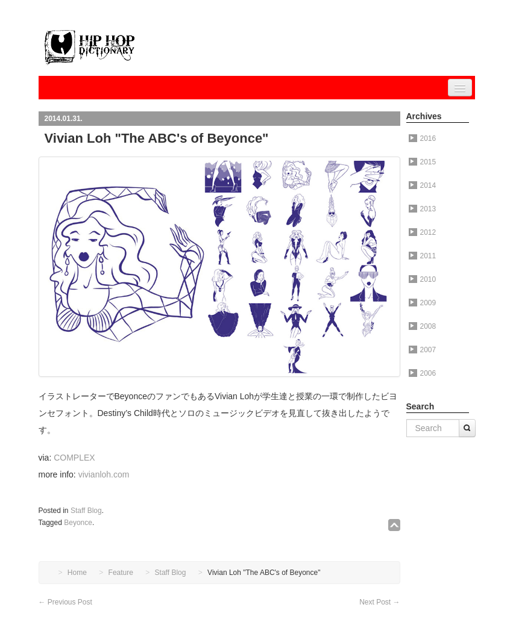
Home (77, 572)
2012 (422, 232)
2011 (422, 256)
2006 (422, 373)
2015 (422, 162)
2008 (422, 326)
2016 (422, 138)
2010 (422, 279)
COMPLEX (74, 457)
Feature (121, 572)
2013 (422, 209)
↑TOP (394, 525)
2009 (422, 303)
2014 (422, 185)
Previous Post (65, 602)
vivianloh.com (104, 474)
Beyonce (78, 522)
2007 (422, 350)
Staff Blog (86, 510)
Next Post (379, 602)
